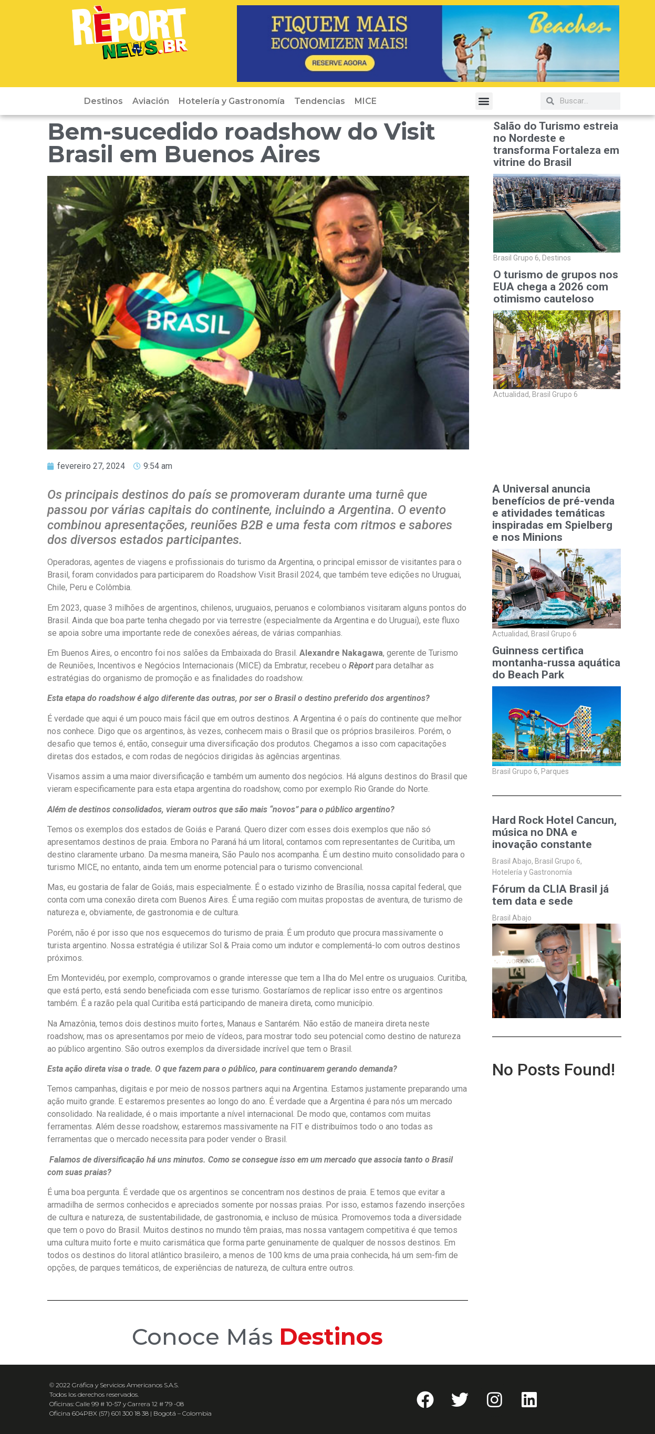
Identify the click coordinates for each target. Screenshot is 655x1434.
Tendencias (319, 101)
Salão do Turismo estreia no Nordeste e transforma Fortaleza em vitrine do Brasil (556, 144)
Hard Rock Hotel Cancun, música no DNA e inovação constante (554, 832)
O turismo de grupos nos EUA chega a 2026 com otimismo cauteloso (555, 287)
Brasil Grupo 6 (516, 258)
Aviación (150, 101)
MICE (366, 101)
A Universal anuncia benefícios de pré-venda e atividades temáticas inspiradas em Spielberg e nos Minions (553, 513)
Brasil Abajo (512, 861)
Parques (555, 771)
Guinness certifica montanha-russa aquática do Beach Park (556, 663)
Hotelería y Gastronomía (232, 101)
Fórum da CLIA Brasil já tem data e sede (550, 895)
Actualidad (512, 394)
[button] (484, 101)
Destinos (103, 101)
